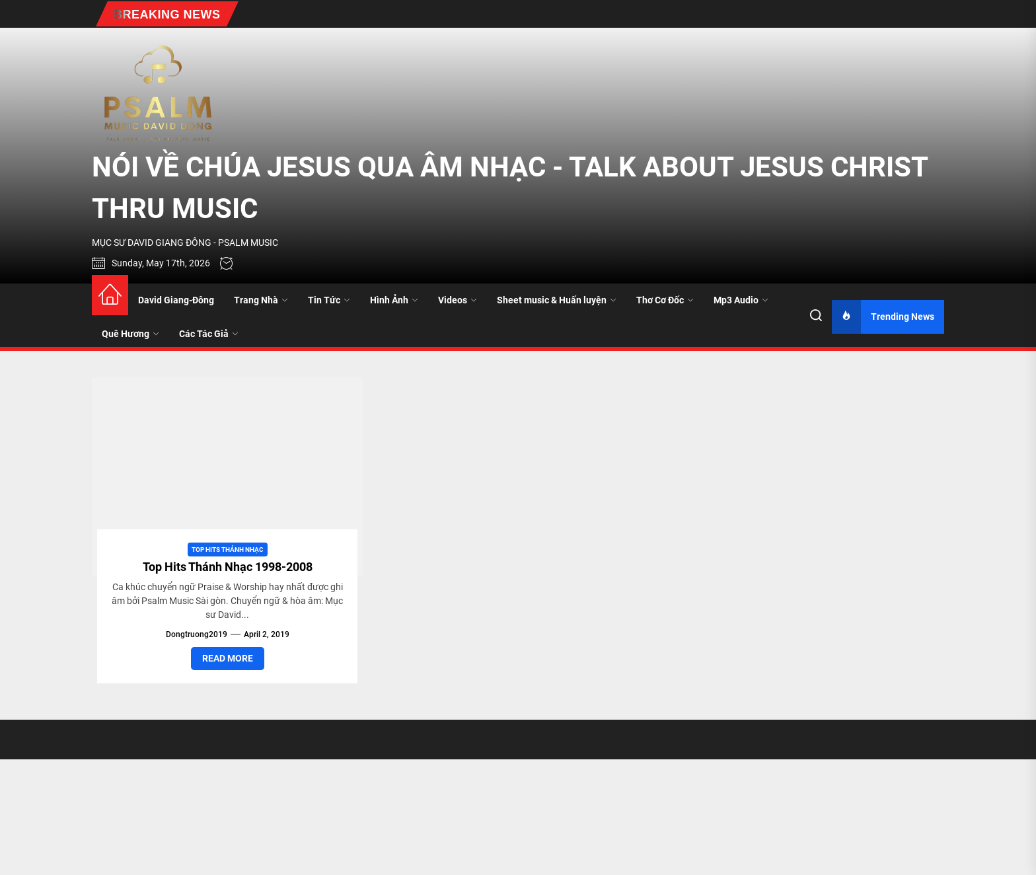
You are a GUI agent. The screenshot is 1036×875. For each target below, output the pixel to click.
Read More (227, 658)
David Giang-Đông (176, 300)
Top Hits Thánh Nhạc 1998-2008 (228, 567)
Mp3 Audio (741, 300)
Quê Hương (130, 333)
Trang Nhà (261, 300)
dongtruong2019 (196, 634)
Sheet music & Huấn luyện (556, 300)
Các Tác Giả (209, 333)
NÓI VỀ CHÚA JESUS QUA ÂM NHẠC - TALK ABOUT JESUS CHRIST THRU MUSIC (510, 188)
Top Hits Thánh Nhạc (228, 549)
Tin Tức (329, 300)
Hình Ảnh (394, 300)
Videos (457, 300)
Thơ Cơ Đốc (665, 300)
